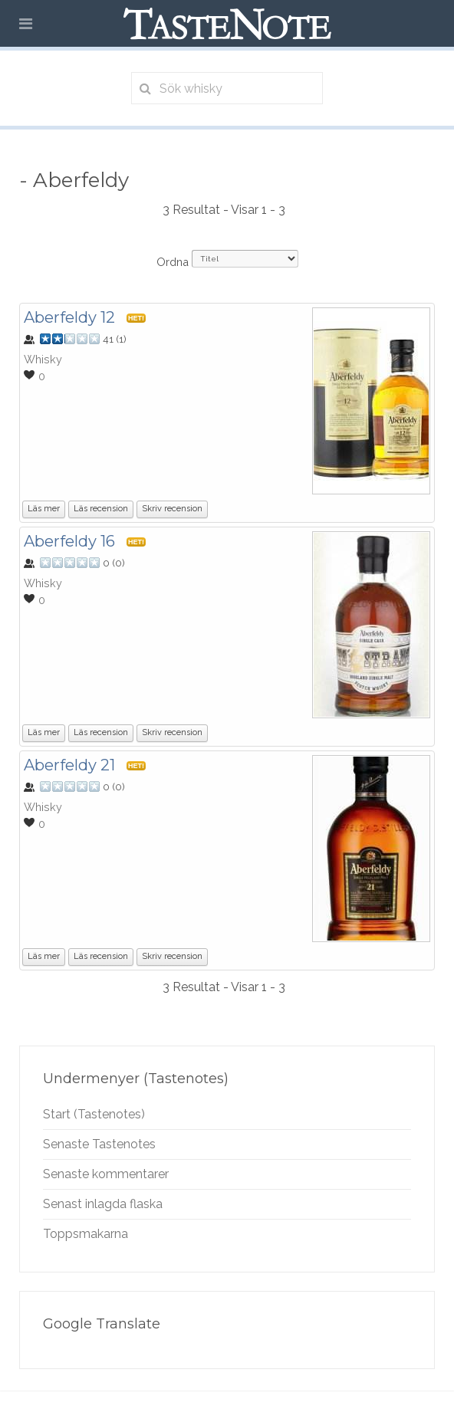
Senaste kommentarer (106, 1174)
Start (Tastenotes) (94, 1114)
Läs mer (44, 509)
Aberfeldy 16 (69, 541)
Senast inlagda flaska (103, 1204)
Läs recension (101, 509)
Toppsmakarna (85, 1233)
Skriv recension (172, 509)
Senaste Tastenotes (99, 1144)
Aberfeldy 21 (69, 765)
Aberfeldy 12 (69, 317)
